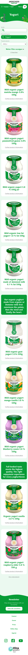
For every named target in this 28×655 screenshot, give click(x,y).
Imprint (14, 633)
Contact (14, 616)
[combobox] (14, 37)
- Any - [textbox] (5, 44)
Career (14, 620)
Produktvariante (5, 41)
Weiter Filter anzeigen (14, 49)
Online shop (14, 629)
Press (14, 624)
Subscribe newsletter (14, 608)
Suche (2, 27)
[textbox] (6, 37)
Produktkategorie (5, 34)
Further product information (14, 98)
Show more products (14, 576)
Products (6, 6)
